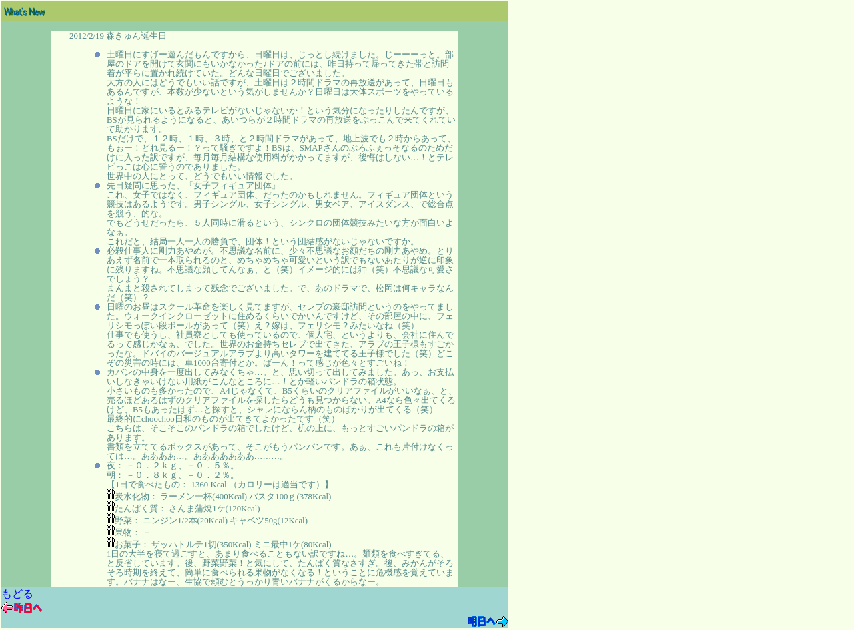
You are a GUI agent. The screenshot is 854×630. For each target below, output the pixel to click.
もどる (17, 593)
